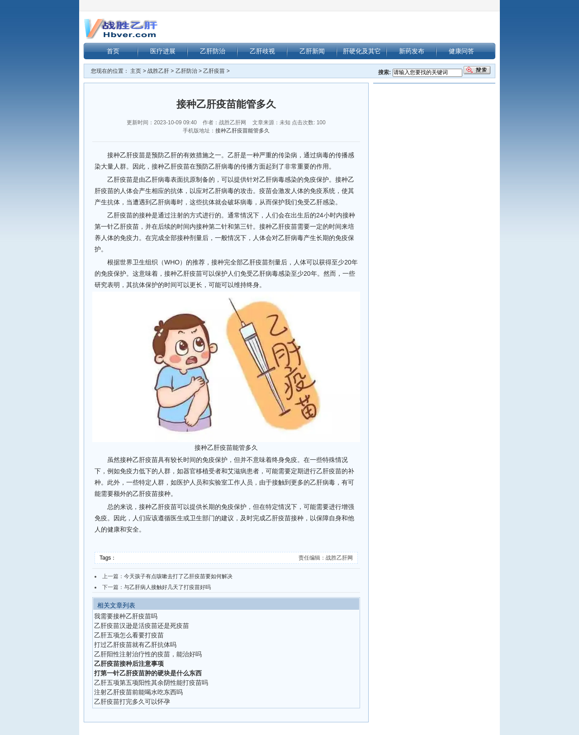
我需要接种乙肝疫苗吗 (125, 616)
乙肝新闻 (312, 51)
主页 (135, 71)
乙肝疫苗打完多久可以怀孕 (132, 701)
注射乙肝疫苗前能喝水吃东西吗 (138, 692)
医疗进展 (163, 51)
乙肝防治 (212, 51)
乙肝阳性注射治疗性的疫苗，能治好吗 (148, 654)
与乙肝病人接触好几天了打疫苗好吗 (167, 587)
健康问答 (461, 51)
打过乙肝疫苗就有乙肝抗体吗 (135, 644)
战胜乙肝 (158, 71)
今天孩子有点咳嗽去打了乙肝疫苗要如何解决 (178, 576)
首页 (113, 51)
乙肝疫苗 (214, 71)
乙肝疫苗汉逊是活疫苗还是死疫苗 (141, 625)
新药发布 (411, 51)
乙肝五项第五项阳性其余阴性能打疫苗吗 (151, 682)
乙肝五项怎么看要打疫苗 (129, 635)
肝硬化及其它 (362, 51)
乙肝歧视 (262, 51)
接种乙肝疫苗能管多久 (242, 130)
